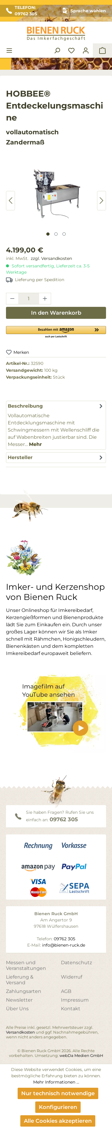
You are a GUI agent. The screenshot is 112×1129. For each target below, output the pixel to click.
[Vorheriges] (10, 200)
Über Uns (17, 1008)
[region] (56, 200)
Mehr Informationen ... (56, 1082)
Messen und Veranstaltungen (26, 965)
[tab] (56, 425)
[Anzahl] (28, 298)
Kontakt (70, 1008)
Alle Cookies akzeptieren (58, 1121)
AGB (66, 991)
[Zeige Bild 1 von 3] (48, 234)
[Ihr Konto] (86, 50)
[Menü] (9, 50)
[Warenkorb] (102, 50)
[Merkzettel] (71, 50)
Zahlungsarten (23, 991)
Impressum (75, 1000)
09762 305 (64, 819)
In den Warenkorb (56, 313)
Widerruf (71, 977)
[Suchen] (57, 50)
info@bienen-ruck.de (63, 945)
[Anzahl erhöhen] (45, 298)
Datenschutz (76, 962)
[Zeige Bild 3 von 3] (64, 234)
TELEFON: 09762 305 (21, 10)
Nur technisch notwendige (58, 1093)
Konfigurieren (58, 1107)
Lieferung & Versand (19, 979)
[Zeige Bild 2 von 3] (56, 234)
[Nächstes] (101, 200)
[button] (56, 331)
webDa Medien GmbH (81, 1055)
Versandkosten (20, 1032)
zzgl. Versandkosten (51, 258)
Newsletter (19, 1000)
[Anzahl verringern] (12, 298)
